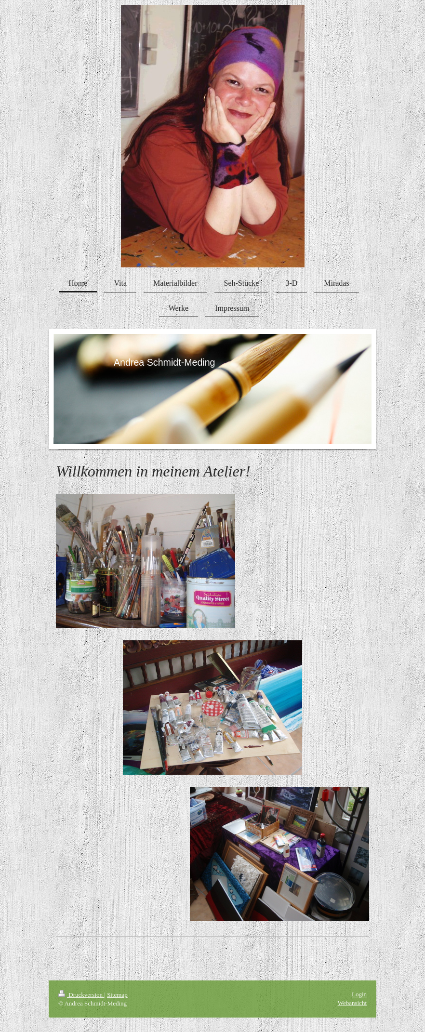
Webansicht (352, 1002)
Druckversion (81, 994)
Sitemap (117, 994)
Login (359, 994)
